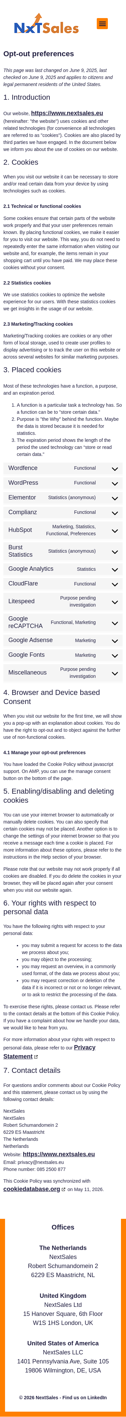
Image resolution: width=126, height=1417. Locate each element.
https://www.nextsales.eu (67, 113)
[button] (102, 23)
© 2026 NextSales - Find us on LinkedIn (63, 1397)
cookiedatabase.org (31, 1189)
